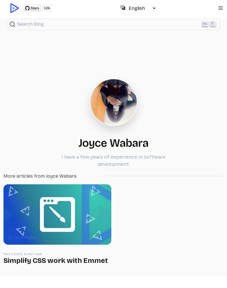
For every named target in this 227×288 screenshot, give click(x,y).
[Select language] (142, 8)
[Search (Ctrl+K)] (113, 24)
